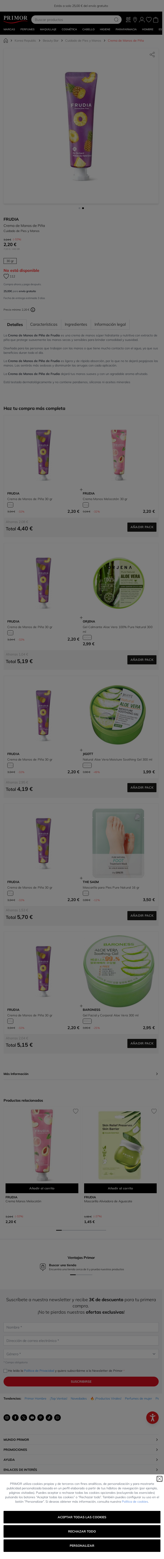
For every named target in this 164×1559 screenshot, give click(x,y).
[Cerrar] (159, 1479)
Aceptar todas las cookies (82, 1517)
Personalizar (82, 1546)
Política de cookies (135, 1502)
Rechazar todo (82, 1531)
